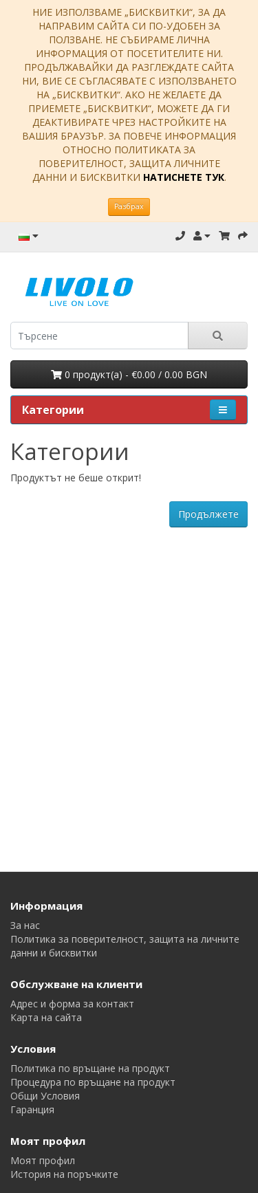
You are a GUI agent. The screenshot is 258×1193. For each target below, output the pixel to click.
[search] (99, 335)
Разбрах (129, 206)
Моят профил (42, 1160)
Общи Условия (45, 1095)
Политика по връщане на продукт (90, 1068)
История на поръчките (64, 1174)
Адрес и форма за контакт (72, 1003)
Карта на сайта (46, 1017)
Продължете (208, 514)
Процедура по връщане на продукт (92, 1081)
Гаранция (32, 1109)
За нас (25, 925)
